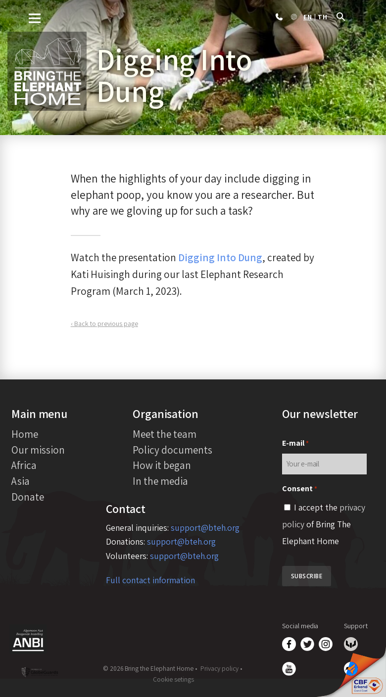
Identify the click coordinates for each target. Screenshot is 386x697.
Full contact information (150, 580)
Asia (20, 481)
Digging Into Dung (220, 257)
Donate (27, 497)
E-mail (295, 443)
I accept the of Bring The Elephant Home (323, 524)
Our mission (38, 450)
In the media (160, 481)
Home (24, 434)
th (323, 17)
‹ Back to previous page (104, 323)
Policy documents (172, 450)
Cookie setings (173, 679)
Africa (24, 465)
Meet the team (164, 434)
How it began (162, 465)
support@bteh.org (205, 527)
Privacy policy (219, 668)
